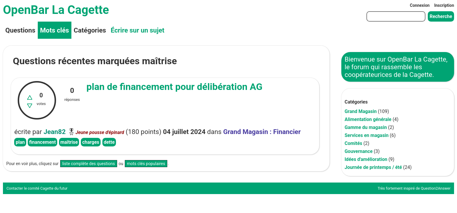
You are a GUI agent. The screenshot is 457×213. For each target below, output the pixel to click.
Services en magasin (367, 135)
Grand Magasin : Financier (262, 131)
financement (42, 142)
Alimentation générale (368, 119)
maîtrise (69, 142)
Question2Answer (436, 188)
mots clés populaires (146, 163)
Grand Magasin (361, 111)
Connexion (420, 5)
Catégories (90, 30)
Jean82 (55, 131)
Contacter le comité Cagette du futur (37, 188)
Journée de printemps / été (373, 167)
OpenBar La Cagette (56, 10)
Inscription (444, 5)
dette (109, 142)
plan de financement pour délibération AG (174, 86)
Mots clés (54, 30)
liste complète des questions (88, 163)
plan (20, 142)
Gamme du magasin (366, 127)
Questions (20, 30)
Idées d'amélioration (366, 159)
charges (90, 142)
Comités (353, 143)
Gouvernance (359, 151)
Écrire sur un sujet (137, 30)
